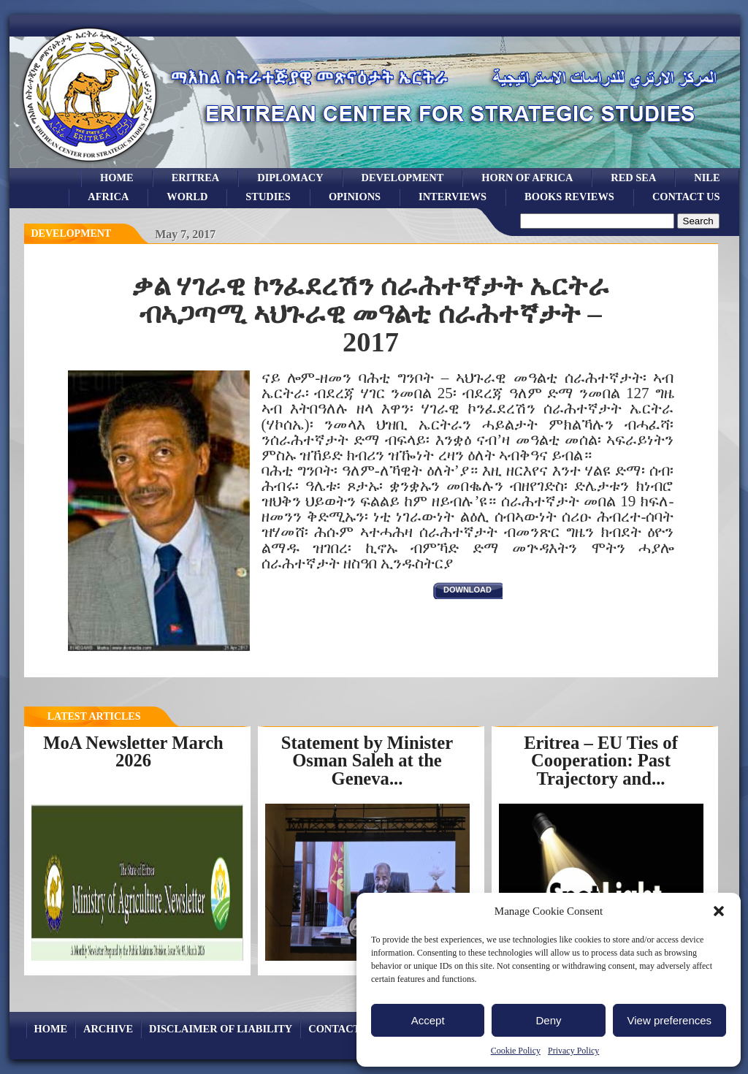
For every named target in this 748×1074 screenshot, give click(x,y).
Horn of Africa (527, 177)
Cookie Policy (516, 1051)
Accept (428, 1020)
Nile (707, 177)
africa (108, 196)
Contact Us (686, 196)
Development (71, 233)
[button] (718, 911)
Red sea (633, 177)
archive (108, 1029)
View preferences (669, 1020)
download (467, 589)
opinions (355, 196)
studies (268, 196)
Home (117, 177)
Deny (548, 1020)
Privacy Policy (573, 1051)
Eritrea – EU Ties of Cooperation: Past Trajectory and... (601, 760)
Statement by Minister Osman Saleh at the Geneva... (367, 760)
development (403, 177)
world (187, 196)
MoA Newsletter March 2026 (133, 752)
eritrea (196, 177)
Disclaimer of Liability (220, 1029)
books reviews (569, 196)
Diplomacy (290, 177)
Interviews (452, 196)
